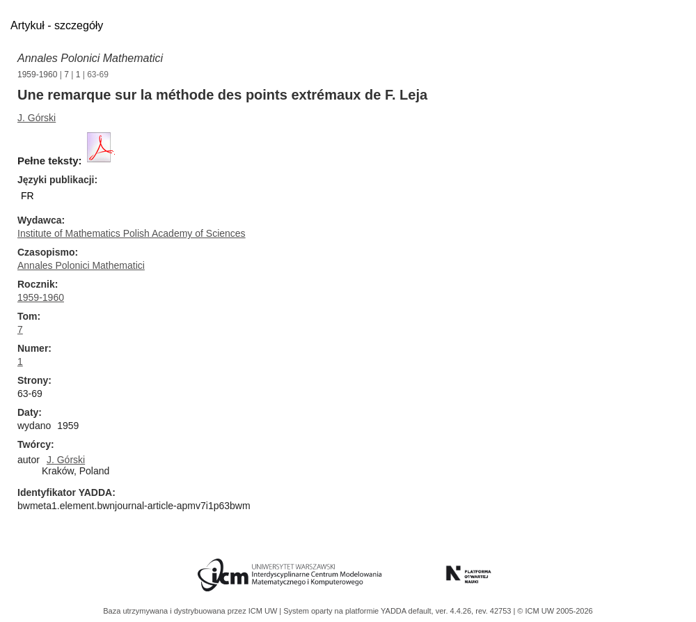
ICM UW (264, 611)
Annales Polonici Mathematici (90, 58)
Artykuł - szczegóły (56, 25)
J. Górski (36, 117)
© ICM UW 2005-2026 (554, 611)
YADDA (395, 611)
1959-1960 (37, 74)
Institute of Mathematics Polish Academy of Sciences (131, 233)
